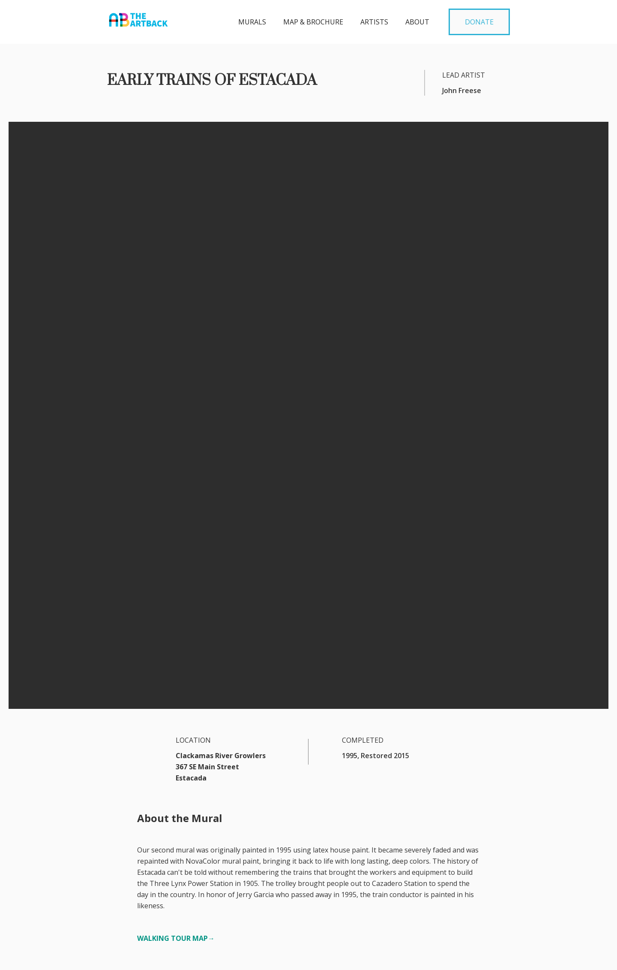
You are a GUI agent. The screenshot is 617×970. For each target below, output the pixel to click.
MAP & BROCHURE (313, 22)
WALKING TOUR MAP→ (176, 414)
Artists (374, 22)
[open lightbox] (308, 545)
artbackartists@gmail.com (148, 947)
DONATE (479, 22)
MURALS (252, 22)
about (417, 22)
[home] (138, 17)
